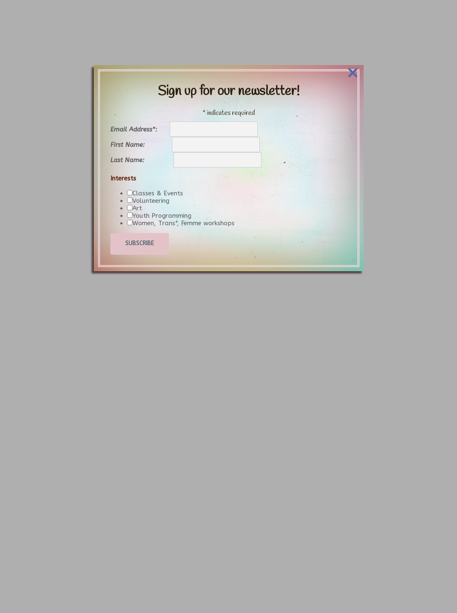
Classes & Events (157, 174)
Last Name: (142, 141)
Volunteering (150, 181)
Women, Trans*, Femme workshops (183, 204)
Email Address (140, 110)
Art (137, 189)
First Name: (141, 126)
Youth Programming (161, 196)
